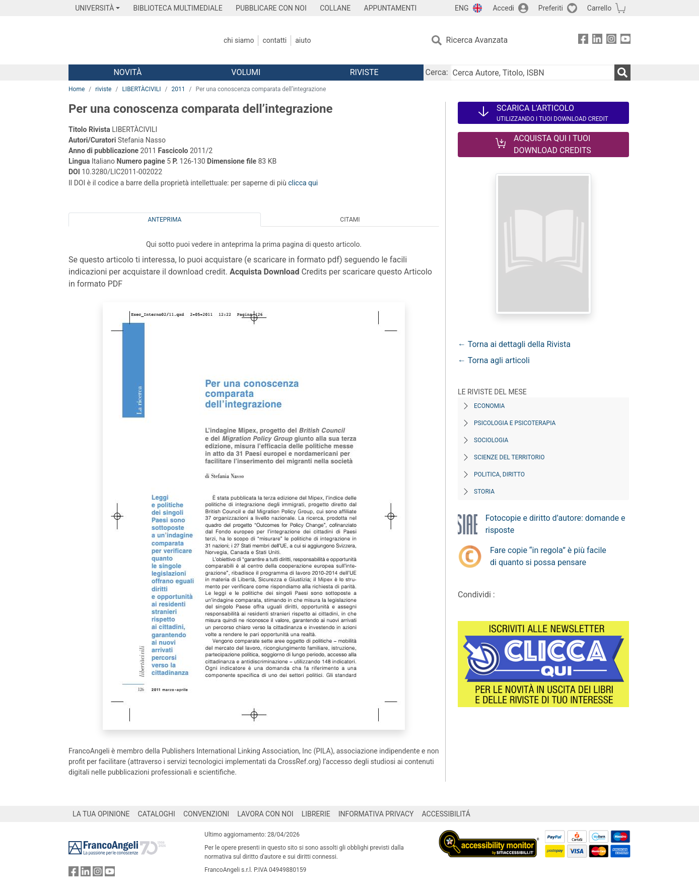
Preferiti (550, 8)
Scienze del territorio (509, 457)
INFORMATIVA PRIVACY (376, 814)
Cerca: (437, 72)
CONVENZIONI (206, 814)
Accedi (503, 8)
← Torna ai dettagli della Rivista (514, 344)
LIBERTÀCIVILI (141, 89)
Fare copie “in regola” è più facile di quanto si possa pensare (548, 556)
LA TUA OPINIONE (101, 814)
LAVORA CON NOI (265, 814)
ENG (461, 8)
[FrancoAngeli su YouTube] (625, 40)
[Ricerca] (622, 72)
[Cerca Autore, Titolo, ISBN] (532, 72)
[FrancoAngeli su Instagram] (611, 40)
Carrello (599, 8)
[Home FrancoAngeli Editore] (135, 40)
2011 (178, 89)
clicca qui (303, 183)
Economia (489, 405)
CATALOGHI (156, 814)
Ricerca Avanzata (477, 40)
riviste (103, 89)
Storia (484, 491)
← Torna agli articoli (494, 360)
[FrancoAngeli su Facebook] (583, 40)
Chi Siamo (239, 40)
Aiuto (303, 40)
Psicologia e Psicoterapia (514, 423)
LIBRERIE (316, 814)
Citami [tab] (350, 219)
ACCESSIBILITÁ (446, 814)
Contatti (274, 40)
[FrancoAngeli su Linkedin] (597, 40)
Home (76, 89)
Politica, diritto (499, 474)
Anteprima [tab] (165, 219)
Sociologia (491, 440)
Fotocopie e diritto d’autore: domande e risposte (555, 524)
